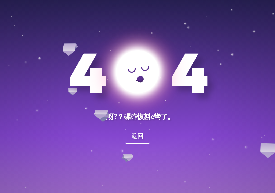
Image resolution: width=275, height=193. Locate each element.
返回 (137, 135)
